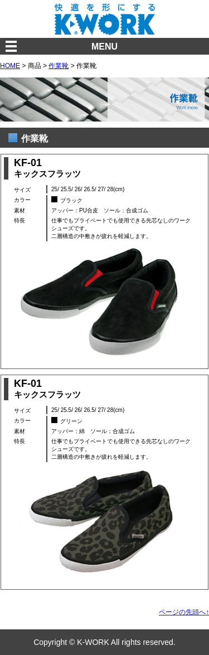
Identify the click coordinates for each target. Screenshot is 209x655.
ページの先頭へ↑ (184, 612)
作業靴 (58, 66)
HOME (10, 66)
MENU (104, 46)
